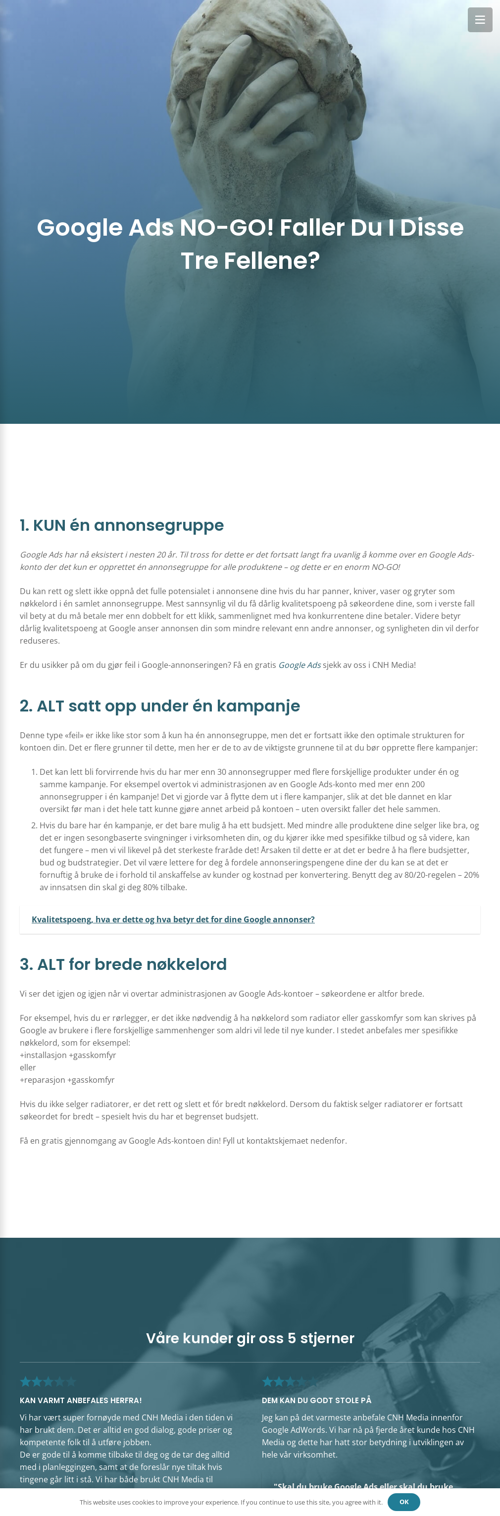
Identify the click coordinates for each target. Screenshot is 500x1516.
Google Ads (299, 664)
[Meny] (480, 19)
